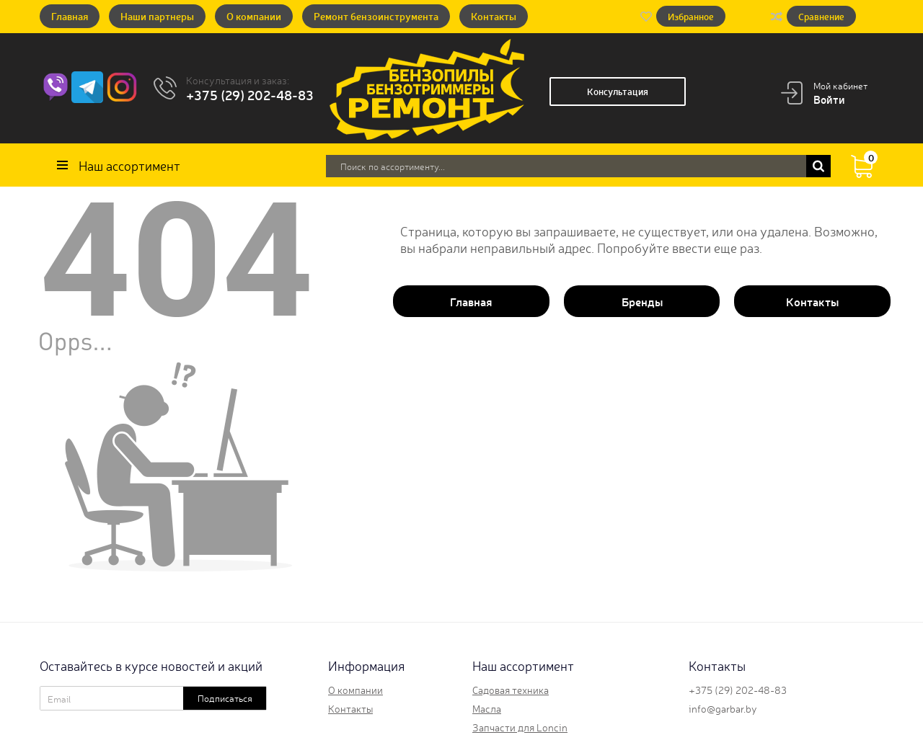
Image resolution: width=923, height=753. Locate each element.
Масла (486, 708)
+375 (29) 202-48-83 (250, 94)
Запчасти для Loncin (520, 727)
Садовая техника (510, 689)
